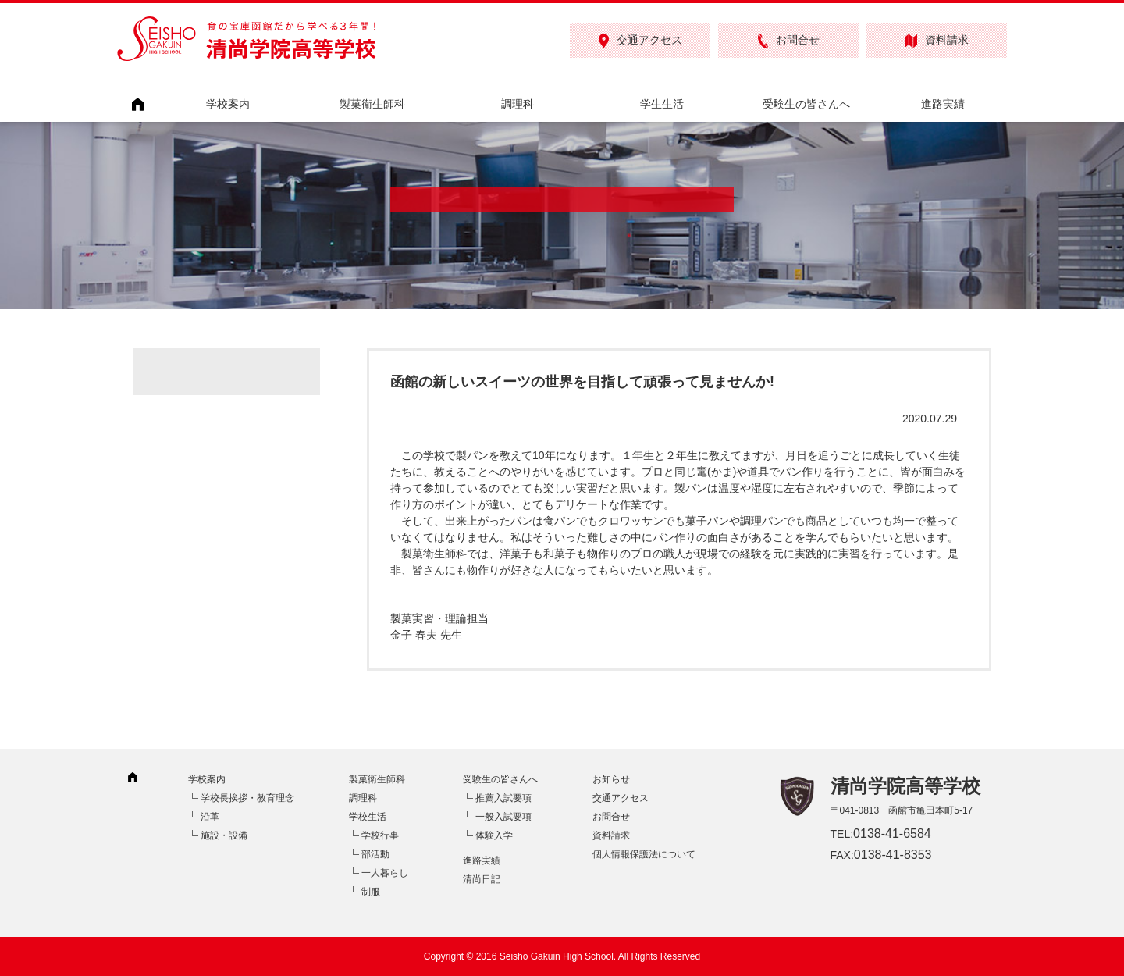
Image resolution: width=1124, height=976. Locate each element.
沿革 (210, 816)
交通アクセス (640, 41)
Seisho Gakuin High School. (558, 956)
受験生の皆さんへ (806, 104)
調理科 (517, 104)
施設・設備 (224, 835)
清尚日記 (481, 879)
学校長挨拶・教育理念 (247, 798)
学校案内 (228, 104)
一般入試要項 (503, 816)
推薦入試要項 (503, 798)
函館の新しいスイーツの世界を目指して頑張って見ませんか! (582, 382)
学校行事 (380, 835)
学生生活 (662, 104)
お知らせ (611, 779)
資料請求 (937, 41)
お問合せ (789, 41)
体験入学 (494, 835)
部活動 (375, 854)
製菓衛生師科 (372, 104)
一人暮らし (384, 872)
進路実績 (943, 104)
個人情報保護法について (643, 854)
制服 (370, 891)
